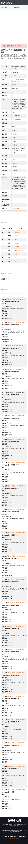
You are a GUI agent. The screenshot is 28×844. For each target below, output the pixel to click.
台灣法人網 (6, 2)
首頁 (2, 8)
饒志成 (17, 258)
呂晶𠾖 (17, 239)
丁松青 (17, 254)
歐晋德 (17, 232)
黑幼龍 (14, 76)
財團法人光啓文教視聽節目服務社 (16, 299)
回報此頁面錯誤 (14, 838)
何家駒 (17, 247)
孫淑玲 (17, 261)
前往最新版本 (18, 46)
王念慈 (17, 243)
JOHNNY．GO (19, 250)
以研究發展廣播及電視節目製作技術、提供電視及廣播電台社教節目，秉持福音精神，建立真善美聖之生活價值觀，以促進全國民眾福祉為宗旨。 (13, 57)
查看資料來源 (16, 208)
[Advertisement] (14, 28)
